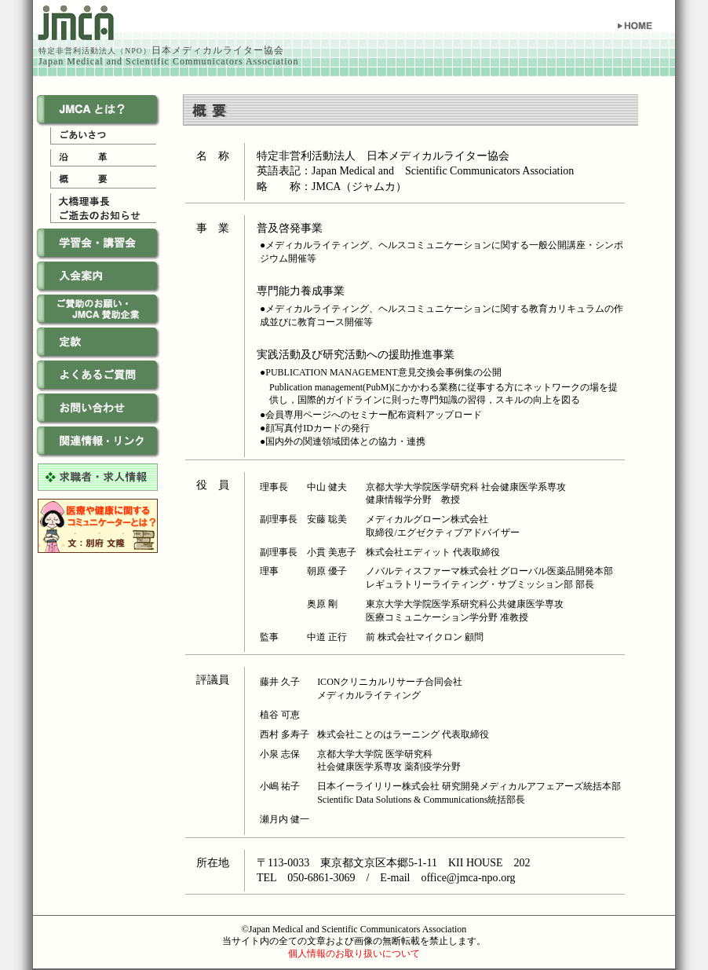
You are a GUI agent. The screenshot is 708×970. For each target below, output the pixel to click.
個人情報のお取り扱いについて (354, 953)
